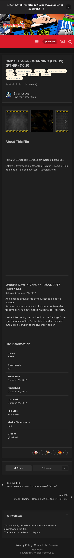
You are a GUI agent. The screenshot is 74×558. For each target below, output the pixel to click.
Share (18, 468)
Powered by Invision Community (37, 552)
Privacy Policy (24, 545)
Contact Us (40, 545)
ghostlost (24, 93)
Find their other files (25, 96)
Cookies (53, 545)
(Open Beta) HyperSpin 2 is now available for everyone (35, 6)
